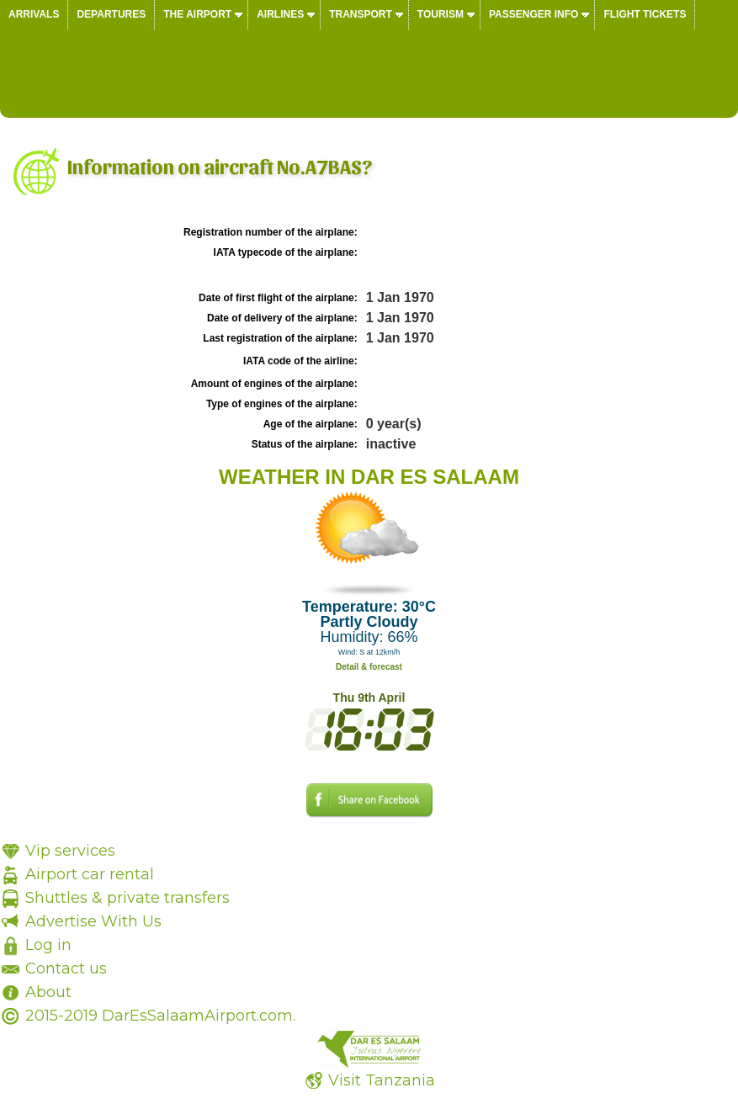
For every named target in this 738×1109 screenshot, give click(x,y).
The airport (197, 14)
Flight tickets (644, 14)
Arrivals (33, 14)
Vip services (70, 850)
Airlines (280, 14)
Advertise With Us (93, 921)
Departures (111, 14)
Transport (360, 14)
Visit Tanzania (381, 1080)
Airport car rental (89, 874)
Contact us (66, 968)
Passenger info (533, 14)
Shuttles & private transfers (127, 898)
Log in (48, 945)
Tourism (440, 14)
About (48, 992)
